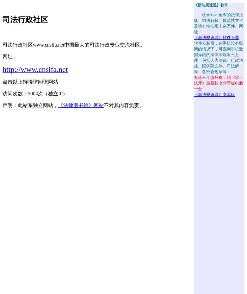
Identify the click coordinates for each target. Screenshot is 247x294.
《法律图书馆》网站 (81, 105)
